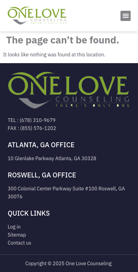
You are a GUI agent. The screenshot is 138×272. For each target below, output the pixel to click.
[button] (125, 16)
